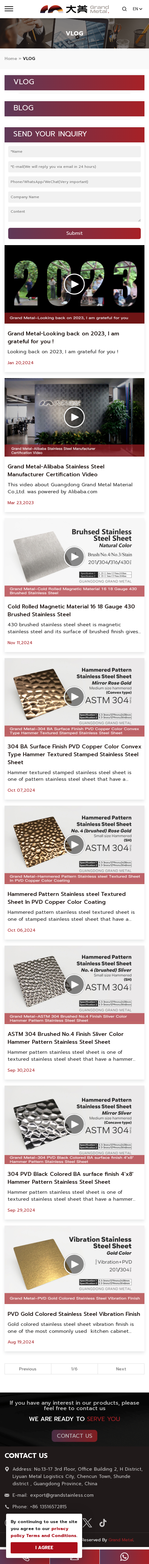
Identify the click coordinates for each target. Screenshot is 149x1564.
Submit (74, 233)
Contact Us (74, 1439)
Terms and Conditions (51, 1535)
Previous (27, 1369)
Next (121, 1369)
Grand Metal (121, 1540)
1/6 (74, 1369)
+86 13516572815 (48, 1510)
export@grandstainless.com (62, 1498)
